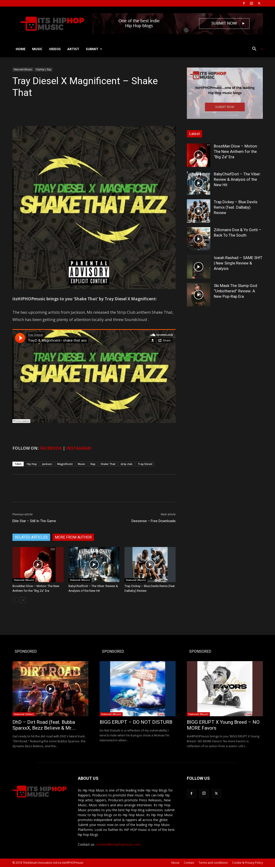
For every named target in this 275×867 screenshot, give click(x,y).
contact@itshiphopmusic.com (118, 844)
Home (21, 49)
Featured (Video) (24, 714)
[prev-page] (15, 600)
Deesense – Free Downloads (154, 521)
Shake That (108, 464)
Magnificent (65, 464)
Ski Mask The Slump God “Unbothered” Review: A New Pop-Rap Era (235, 291)
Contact (189, 863)
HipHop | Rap (43, 69)
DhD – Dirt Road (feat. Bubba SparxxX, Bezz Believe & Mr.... (44, 725)
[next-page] (23, 600)
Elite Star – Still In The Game (34, 521)
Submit (94, 49)
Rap (92, 464)
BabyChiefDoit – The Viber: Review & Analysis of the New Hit (237, 179)
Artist (73, 49)
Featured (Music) (23, 69)
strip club (126, 464)
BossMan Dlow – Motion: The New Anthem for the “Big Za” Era (236, 151)
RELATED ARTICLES (31, 537)
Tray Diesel (145, 464)
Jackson (47, 464)
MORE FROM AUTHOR (73, 537)
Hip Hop (32, 464)
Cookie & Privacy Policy (247, 863)
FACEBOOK (51, 448)
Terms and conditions (213, 863)
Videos (55, 49)
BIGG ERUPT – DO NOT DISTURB (136, 722)
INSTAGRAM (78, 448)
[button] (256, 49)
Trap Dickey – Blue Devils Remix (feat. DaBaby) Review (235, 207)
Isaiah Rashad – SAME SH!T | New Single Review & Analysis (238, 263)
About (175, 863)
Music (37, 49)
